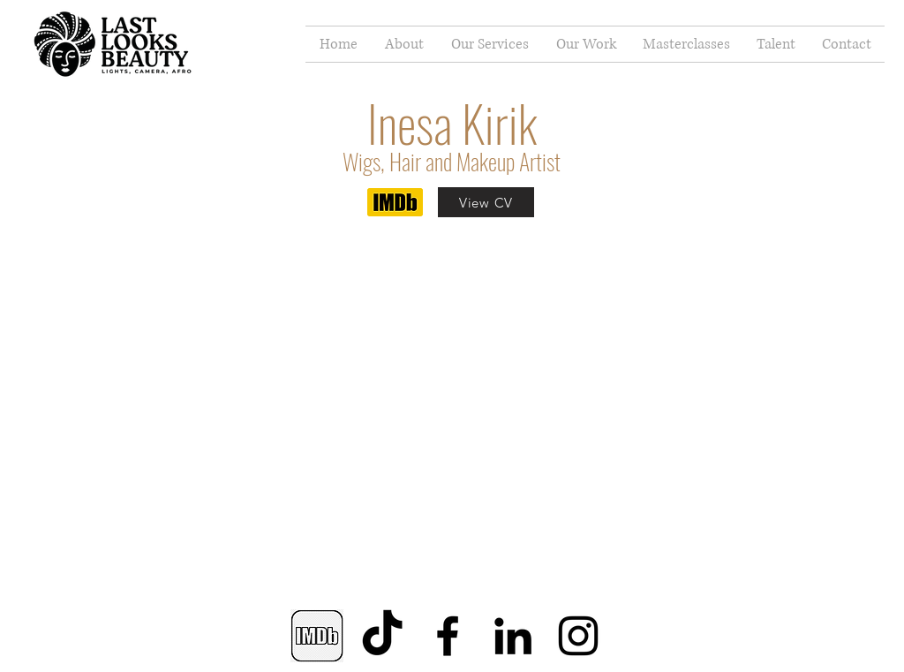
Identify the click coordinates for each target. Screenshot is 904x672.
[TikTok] (382, 635)
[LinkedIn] (512, 635)
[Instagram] (578, 635)
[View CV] (486, 202)
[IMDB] (316, 635)
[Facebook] (447, 635)
